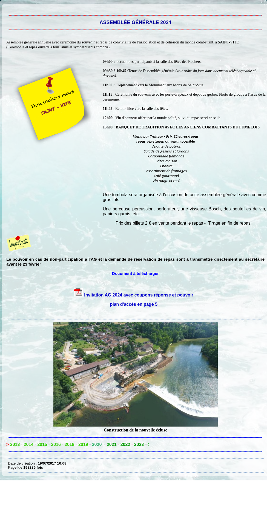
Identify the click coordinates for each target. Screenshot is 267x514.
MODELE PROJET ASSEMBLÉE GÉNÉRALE (9, 8)
